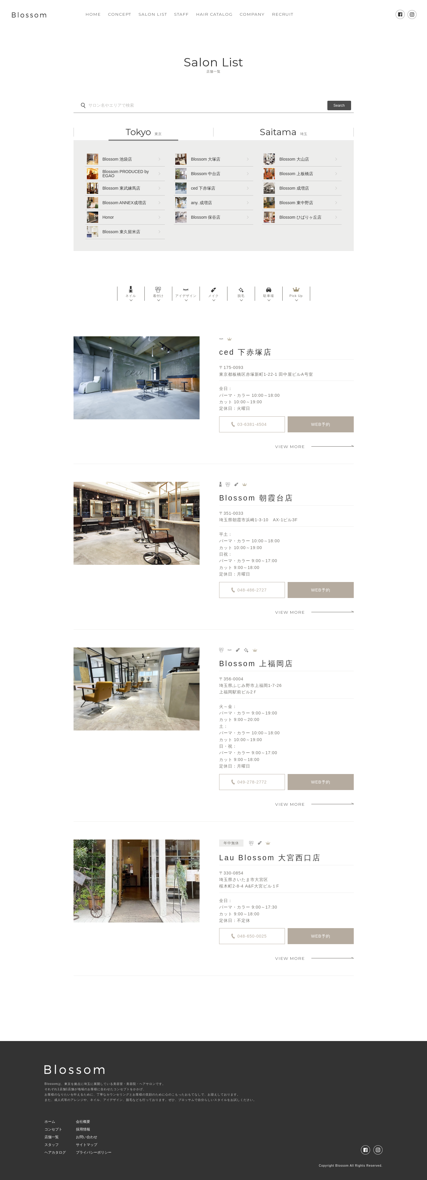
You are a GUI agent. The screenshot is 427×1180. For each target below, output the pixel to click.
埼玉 (283, 132)
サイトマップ (86, 1145)
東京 (143, 132)
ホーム (49, 1122)
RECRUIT (282, 14)
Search (339, 105)
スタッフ (51, 1145)
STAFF (181, 14)
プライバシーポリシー (93, 1152)
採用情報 (83, 1129)
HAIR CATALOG (214, 14)
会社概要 (83, 1122)
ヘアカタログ (55, 1152)
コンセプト (53, 1129)
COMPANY (252, 14)
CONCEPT (119, 14)
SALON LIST (152, 14)
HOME (93, 14)
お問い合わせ (86, 1137)
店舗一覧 (51, 1137)
